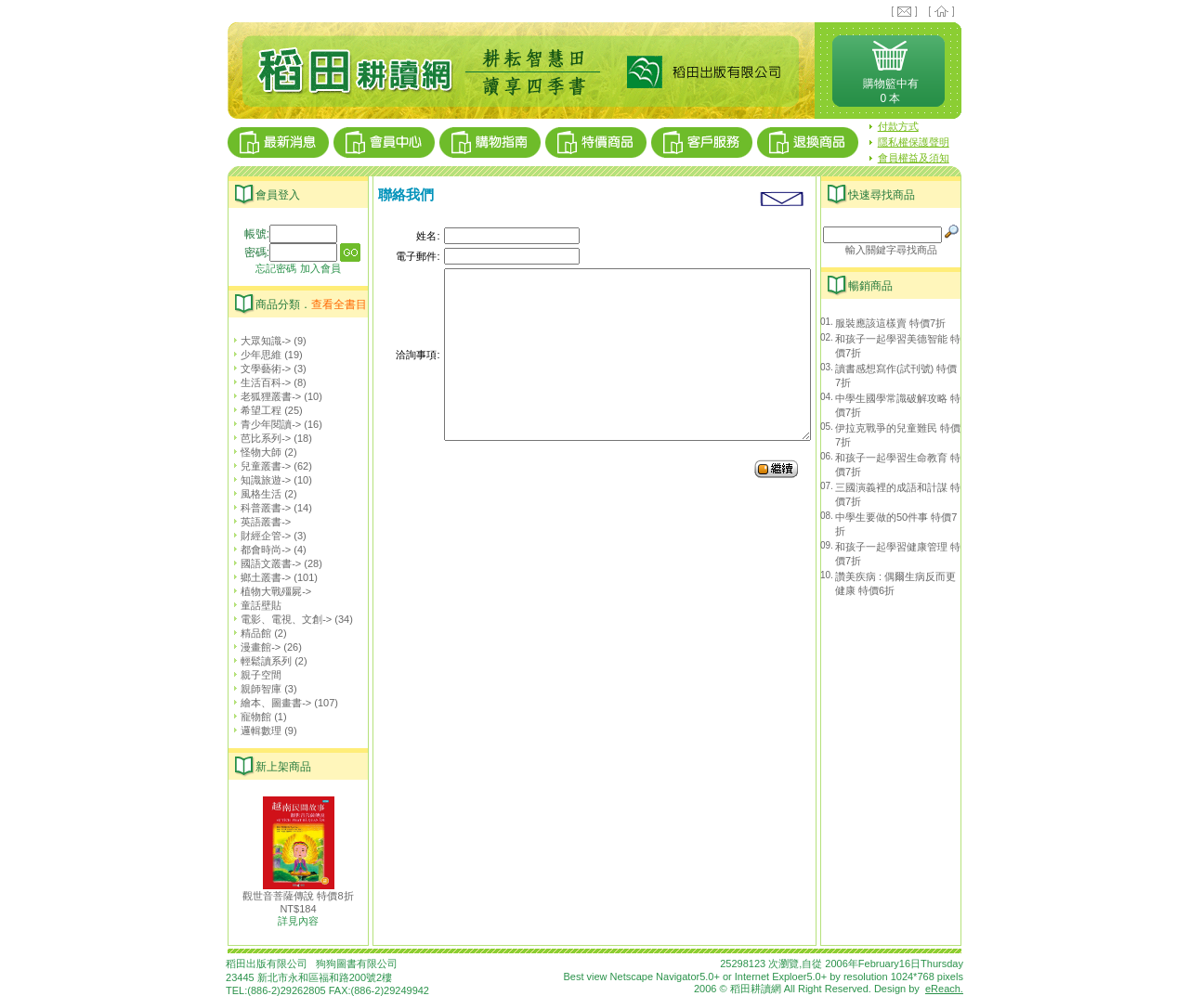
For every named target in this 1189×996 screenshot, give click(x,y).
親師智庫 (254, 688)
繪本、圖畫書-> (269, 702)
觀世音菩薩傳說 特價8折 (297, 895)
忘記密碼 (275, 268)
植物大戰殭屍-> (269, 591)
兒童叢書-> (259, 466)
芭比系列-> (259, 438)
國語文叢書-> (264, 563)
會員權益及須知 (913, 157)
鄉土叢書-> (259, 577)
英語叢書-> (259, 521)
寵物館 (249, 716)
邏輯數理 (254, 730)
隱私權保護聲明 (913, 142)
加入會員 (320, 268)
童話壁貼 (254, 605)
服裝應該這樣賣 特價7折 (890, 323)
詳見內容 (298, 920)
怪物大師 (254, 452)
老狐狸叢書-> (264, 396)
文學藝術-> (259, 368)
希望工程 (254, 410)
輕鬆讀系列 (259, 660)
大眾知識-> (259, 340)
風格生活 (254, 493)
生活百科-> (259, 382)
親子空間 (254, 674)
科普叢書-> (259, 507)
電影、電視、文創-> (279, 619)
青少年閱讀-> (264, 424)
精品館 (249, 633)
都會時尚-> (259, 549)
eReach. (944, 988)
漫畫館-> (254, 647)
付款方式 (898, 126)
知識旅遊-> (259, 479)
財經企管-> (259, 535)
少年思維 (254, 354)
